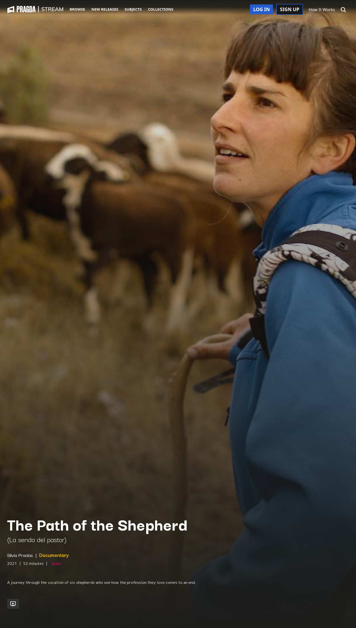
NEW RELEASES (104, 9)
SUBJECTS (133, 9)
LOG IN (261, 9)
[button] (343, 10)
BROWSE (77, 9)
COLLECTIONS (160, 9)
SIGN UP (289, 9)
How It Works (322, 9)
